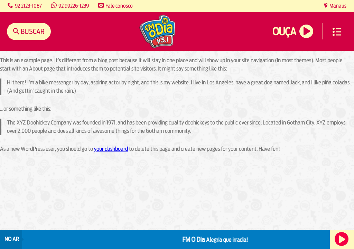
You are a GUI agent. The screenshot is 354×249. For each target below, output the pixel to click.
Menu (336, 31)
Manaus (337, 6)
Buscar (32, 31)
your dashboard (111, 149)
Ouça (284, 32)
